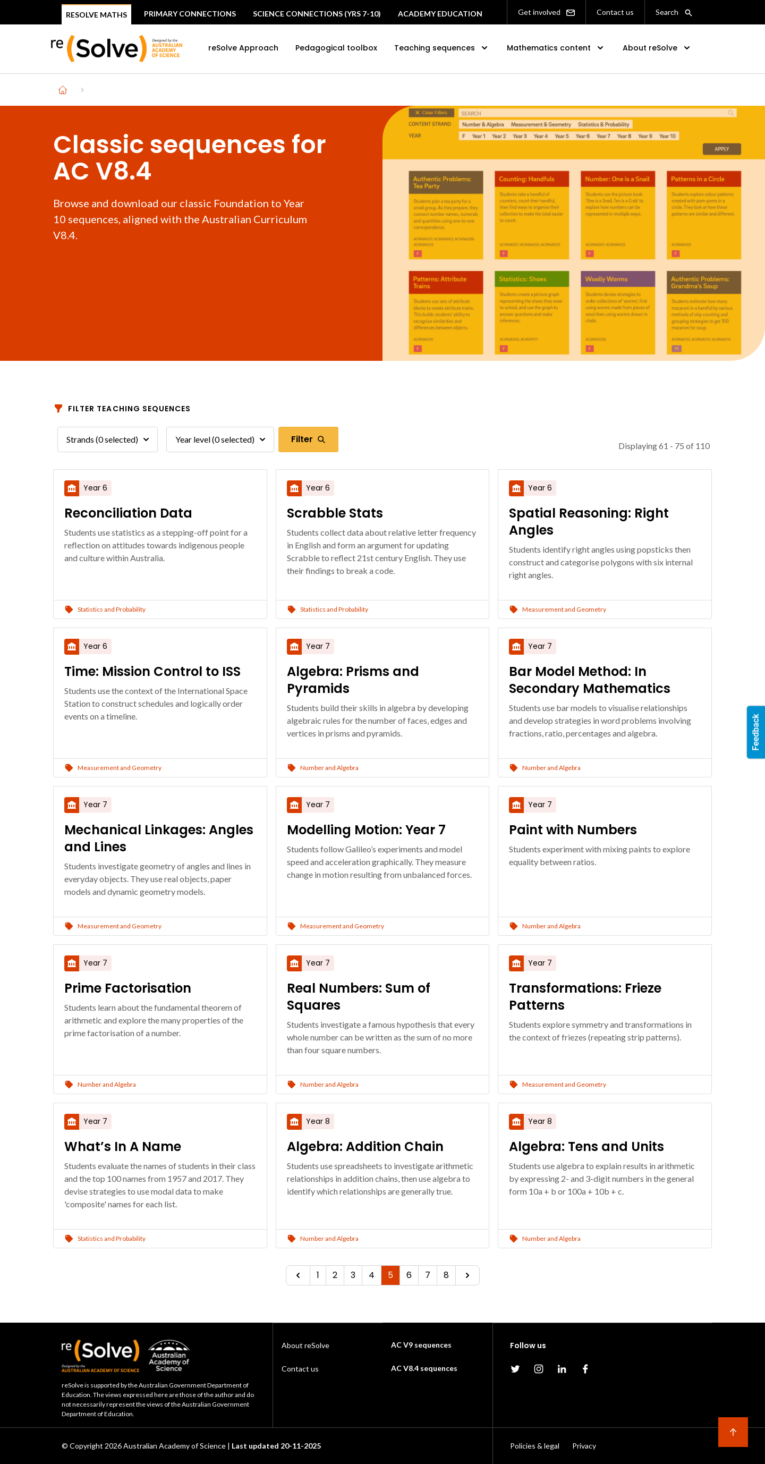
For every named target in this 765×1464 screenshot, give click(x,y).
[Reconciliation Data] (160, 513)
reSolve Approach (243, 48)
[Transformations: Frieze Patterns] (605, 997)
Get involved (546, 12)
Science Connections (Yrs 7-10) (317, 13)
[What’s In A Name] (160, 1146)
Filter (308, 439)
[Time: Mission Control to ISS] (160, 671)
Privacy (584, 1445)
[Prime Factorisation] (160, 988)
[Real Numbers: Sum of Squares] (383, 997)
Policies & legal (534, 1445)
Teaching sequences (442, 48)
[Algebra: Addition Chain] (383, 1146)
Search (674, 12)
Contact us (615, 11)
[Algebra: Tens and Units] (605, 1146)
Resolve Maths (96, 14)
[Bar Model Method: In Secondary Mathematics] (605, 680)
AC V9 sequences (421, 1344)
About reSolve (657, 48)
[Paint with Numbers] (605, 830)
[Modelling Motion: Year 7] (383, 830)
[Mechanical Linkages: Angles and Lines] (160, 839)
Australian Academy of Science (174, 1445)
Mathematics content (556, 48)
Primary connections (190, 13)
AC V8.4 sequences (424, 1368)
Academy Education (440, 13)
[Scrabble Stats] (383, 513)
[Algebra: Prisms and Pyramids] (383, 680)
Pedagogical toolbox (336, 48)
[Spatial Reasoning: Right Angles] (605, 522)
